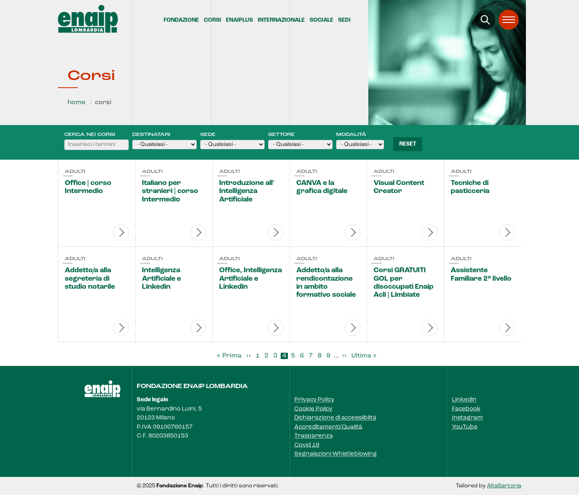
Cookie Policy (313, 409)
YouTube (465, 427)
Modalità (351, 134)
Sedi (344, 20)
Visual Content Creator (399, 187)
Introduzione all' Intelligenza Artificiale (246, 191)
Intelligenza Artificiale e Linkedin (161, 279)
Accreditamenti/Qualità (328, 427)
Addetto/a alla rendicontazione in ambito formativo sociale (326, 283)
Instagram (467, 418)
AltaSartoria (504, 486)
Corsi (212, 20)
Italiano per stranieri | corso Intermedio (170, 191)
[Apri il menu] (509, 20)
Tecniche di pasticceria (470, 187)
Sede (208, 134)
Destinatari (151, 134)
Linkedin (464, 400)
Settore (281, 134)
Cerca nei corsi (89, 134)
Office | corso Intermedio (88, 187)
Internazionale (281, 20)
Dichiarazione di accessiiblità (335, 418)
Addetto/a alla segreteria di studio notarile (90, 279)
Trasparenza (313, 436)
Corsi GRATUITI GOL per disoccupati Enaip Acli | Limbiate (403, 283)
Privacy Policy (314, 400)
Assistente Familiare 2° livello (481, 274)
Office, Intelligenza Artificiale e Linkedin (250, 279)
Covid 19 (306, 445)
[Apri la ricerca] (485, 20)
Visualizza (121, 232)
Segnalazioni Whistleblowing (335, 454)
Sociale (321, 20)
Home (76, 102)
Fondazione (181, 20)
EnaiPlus (239, 20)
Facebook (466, 409)
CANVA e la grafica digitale (321, 187)
